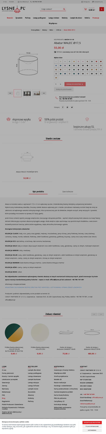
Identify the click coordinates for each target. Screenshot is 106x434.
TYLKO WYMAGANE (92, 426)
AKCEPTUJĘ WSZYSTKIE (92, 422)
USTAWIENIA (92, 430)
